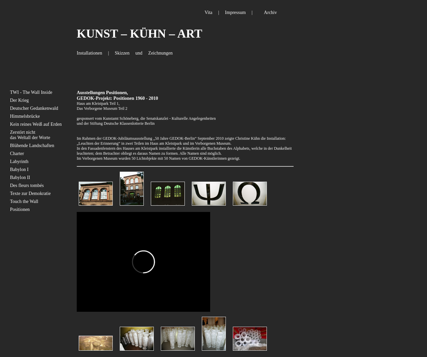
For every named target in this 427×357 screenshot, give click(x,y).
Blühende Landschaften (32, 145)
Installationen (89, 53)
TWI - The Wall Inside (31, 92)
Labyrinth (19, 161)
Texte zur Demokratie (30, 193)
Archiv (270, 12)
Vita (208, 12)
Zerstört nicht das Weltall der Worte (30, 135)
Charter (17, 153)
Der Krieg (19, 100)
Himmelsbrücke (25, 116)
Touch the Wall (24, 201)
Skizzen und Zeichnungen (143, 53)
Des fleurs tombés (27, 185)
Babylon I (19, 169)
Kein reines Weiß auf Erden (36, 124)
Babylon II (20, 177)
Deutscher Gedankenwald (34, 108)
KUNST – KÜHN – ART (139, 33)
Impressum (235, 12)
